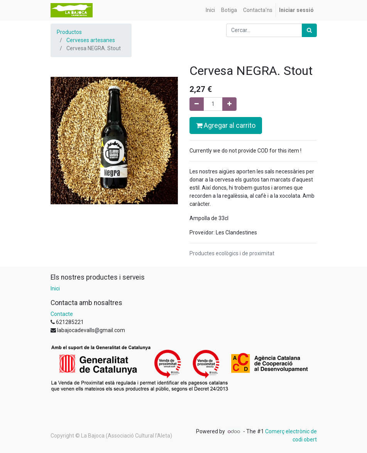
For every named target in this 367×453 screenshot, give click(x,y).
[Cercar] (309, 30)
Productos (69, 32)
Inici (55, 288)
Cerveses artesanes (90, 40)
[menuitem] (210, 10)
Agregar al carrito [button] (225, 125)
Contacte (62, 314)
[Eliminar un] (196, 104)
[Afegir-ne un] (229, 104)
